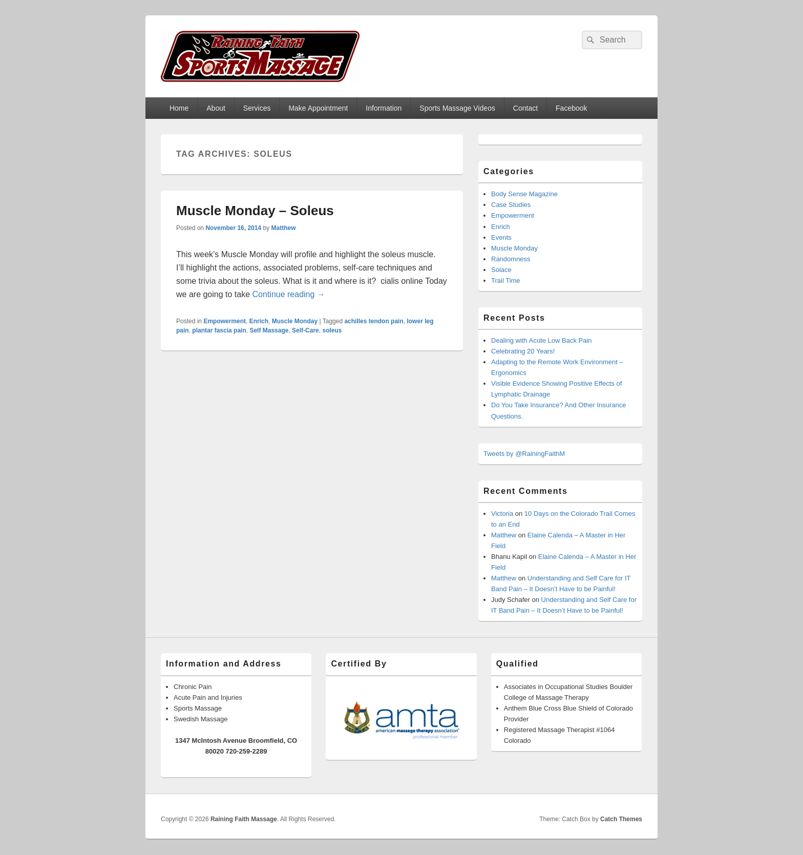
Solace (501, 270)
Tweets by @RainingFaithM (524, 453)
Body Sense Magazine (524, 194)
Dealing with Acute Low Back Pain (541, 340)
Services (257, 108)
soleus (332, 330)
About (215, 108)
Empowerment (224, 321)
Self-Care (305, 330)
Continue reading (288, 294)
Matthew (283, 228)
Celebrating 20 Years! (523, 351)
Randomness (511, 259)
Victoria (502, 513)
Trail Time (505, 280)
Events (501, 237)
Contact (525, 108)
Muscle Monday (295, 321)
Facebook (571, 108)
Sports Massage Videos (457, 108)
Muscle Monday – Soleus (255, 210)
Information (384, 108)
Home (179, 108)
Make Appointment (318, 108)
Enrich (258, 321)
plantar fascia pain (219, 330)
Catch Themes (621, 819)
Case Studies (511, 204)
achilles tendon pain (373, 321)
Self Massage (268, 330)
